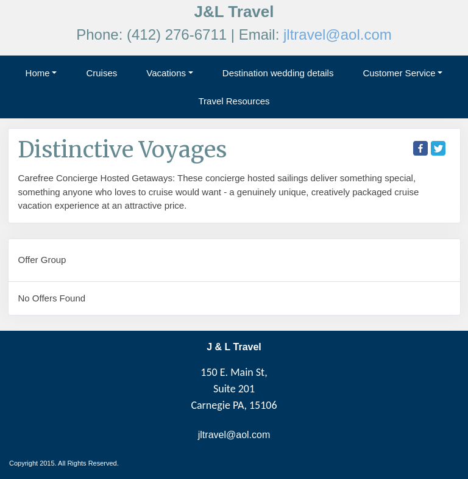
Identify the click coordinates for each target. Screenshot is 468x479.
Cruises (101, 73)
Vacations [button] (166, 73)
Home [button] (38, 73)
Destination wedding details (278, 73)
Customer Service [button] (399, 73)
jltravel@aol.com (337, 34)
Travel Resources (234, 101)
